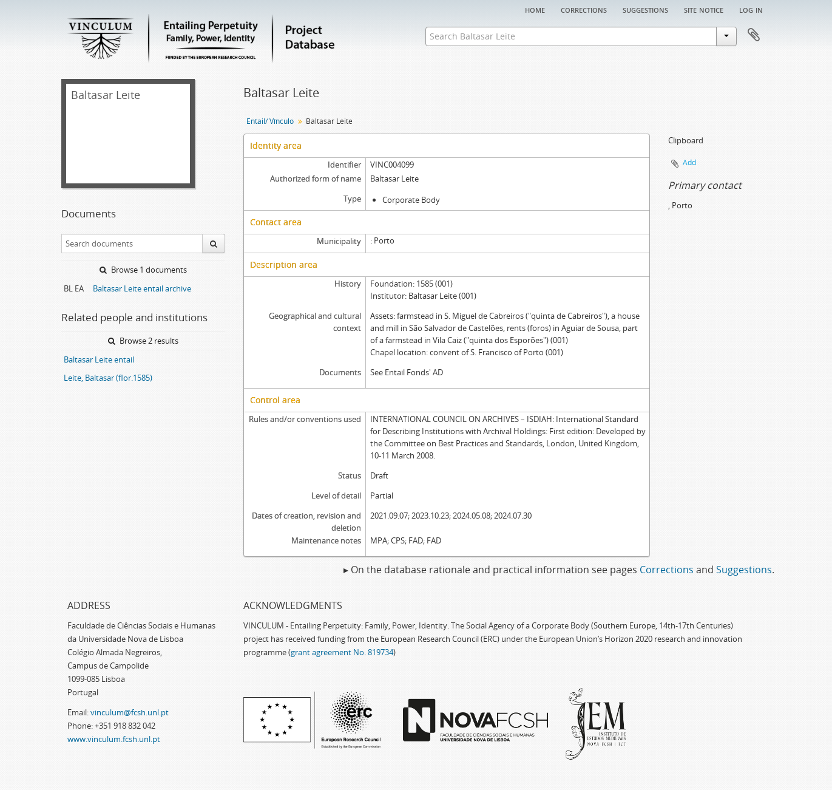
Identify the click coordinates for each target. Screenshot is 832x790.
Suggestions (645, 9)
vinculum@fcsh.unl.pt (129, 712)
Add (689, 162)
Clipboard (754, 35)
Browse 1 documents (143, 269)
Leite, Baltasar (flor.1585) (108, 377)
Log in (751, 9)
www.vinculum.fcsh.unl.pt (113, 739)
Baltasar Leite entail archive (142, 288)
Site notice (703, 9)
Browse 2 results (143, 340)
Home (535, 9)
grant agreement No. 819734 (342, 652)
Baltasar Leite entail (99, 359)
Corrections (584, 9)
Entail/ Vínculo (270, 121)
